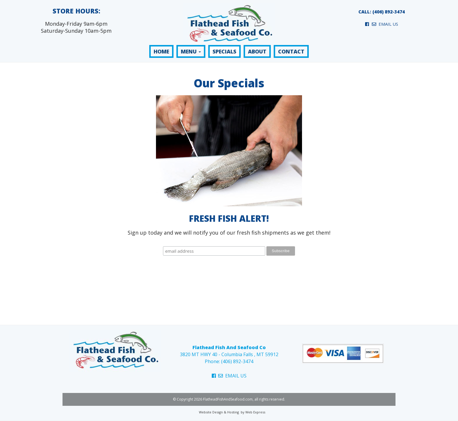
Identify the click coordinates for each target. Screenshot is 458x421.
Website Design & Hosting (219, 412)
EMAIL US (385, 24)
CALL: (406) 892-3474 (381, 12)
